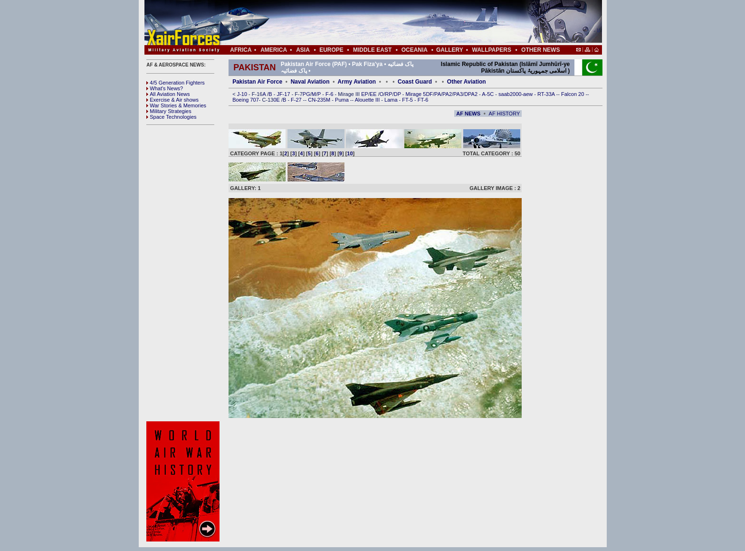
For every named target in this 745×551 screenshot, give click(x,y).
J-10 (242, 94)
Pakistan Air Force (257, 81)
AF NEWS (468, 113)
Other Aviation (466, 81)
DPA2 (471, 94)
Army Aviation (357, 81)
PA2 (447, 94)
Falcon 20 (573, 94)
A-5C (488, 94)
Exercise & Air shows (172, 100)
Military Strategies (168, 111)
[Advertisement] (401, 23)
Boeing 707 (245, 100)
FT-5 (408, 100)
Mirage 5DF (419, 94)
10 (350, 153)
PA (437, 94)
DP (398, 94)
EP (364, 94)
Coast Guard (415, 81)
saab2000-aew (516, 94)
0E (277, 100)
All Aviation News (168, 94)
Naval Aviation (310, 81)
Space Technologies (171, 117)
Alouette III (368, 100)
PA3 (458, 94)
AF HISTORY (504, 113)
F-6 (330, 94)
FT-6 (423, 100)
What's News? (164, 88)
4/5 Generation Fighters (176, 83)
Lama (391, 100)
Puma (342, 100)
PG (306, 94)
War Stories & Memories (176, 105)
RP (388, 94)
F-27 (297, 100)
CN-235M (320, 100)
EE (374, 94)
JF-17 (284, 94)
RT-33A (546, 94)
